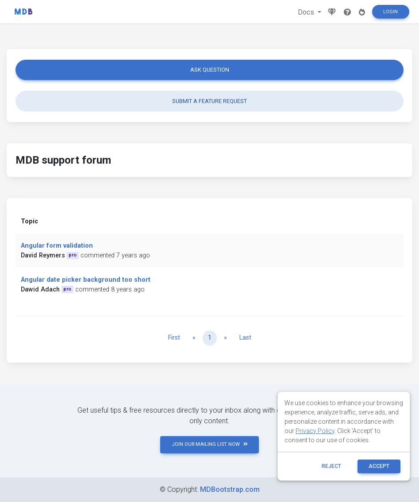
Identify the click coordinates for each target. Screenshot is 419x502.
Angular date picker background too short (85, 280)
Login (390, 12)
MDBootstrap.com (230, 489)
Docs (307, 12)
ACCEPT (379, 466)
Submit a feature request (209, 101)
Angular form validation (57, 245)
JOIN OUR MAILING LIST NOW (210, 444)
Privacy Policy (315, 430)
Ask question (209, 69)
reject (331, 466)
